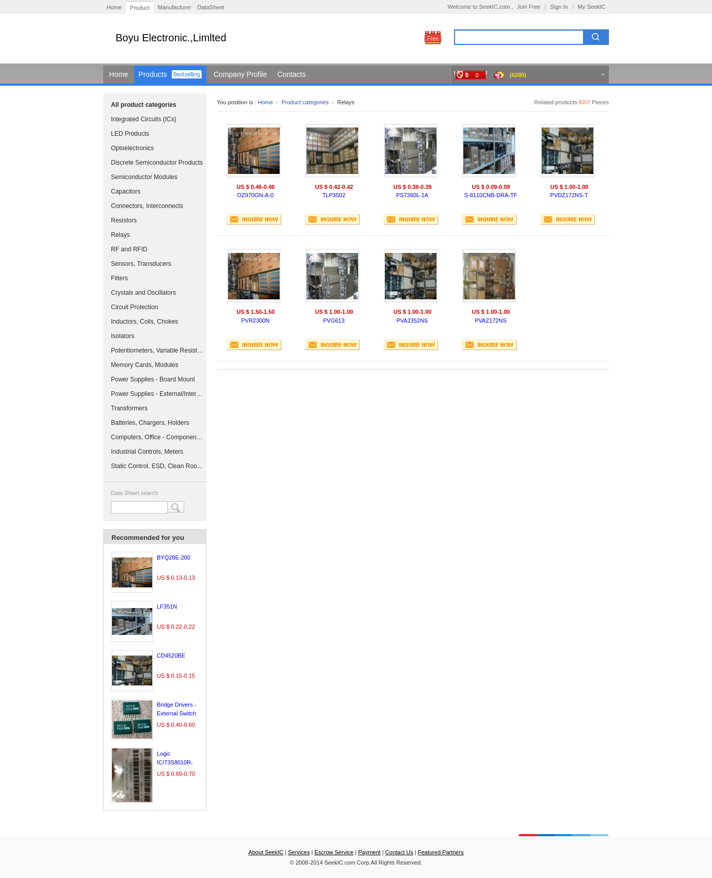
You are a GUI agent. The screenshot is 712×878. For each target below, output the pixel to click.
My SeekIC (592, 7)
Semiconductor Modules (144, 177)
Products (152, 74)
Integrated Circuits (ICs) (143, 119)
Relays (120, 234)
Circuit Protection (134, 307)
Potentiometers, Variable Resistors (157, 350)
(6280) (518, 75)
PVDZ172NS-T (569, 195)
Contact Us (399, 852)
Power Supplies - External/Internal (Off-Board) (157, 393)
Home (114, 7)
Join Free (529, 7)
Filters (119, 278)
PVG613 (334, 320)
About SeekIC (265, 852)
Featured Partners (441, 852)
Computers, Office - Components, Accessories (157, 437)
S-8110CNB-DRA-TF (490, 195)
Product (140, 8)
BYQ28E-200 (173, 557)
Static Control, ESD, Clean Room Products (157, 466)
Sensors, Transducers (141, 263)
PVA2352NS (412, 320)
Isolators (122, 336)
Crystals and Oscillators (143, 292)
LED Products (130, 133)
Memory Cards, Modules (145, 365)
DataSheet (211, 7)
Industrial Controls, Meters (147, 451)
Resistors (124, 220)
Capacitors (125, 191)
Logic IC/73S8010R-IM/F (175, 762)
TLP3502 (334, 195)
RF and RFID (129, 249)
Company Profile (240, 74)
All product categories (143, 104)
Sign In (559, 7)
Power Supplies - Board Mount (153, 379)
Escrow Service (333, 852)
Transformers (129, 408)
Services (299, 852)
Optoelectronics (132, 148)
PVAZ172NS (491, 320)
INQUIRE (254, 219)
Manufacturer (174, 7)
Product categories (305, 102)
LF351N (167, 606)
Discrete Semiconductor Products (157, 162)
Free (433, 38)
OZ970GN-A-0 (255, 195)
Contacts (292, 74)
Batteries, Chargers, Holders (150, 422)
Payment (369, 852)
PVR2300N (255, 320)
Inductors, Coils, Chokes (144, 321)
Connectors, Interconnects (147, 206)
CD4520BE (171, 655)
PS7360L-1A (412, 195)
